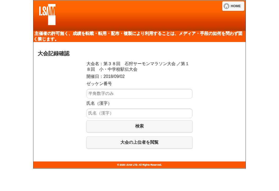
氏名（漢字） (99, 103)
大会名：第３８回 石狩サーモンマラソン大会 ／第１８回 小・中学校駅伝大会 (137, 66)
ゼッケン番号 (99, 83)
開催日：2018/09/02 (105, 76)
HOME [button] (236, 6)
